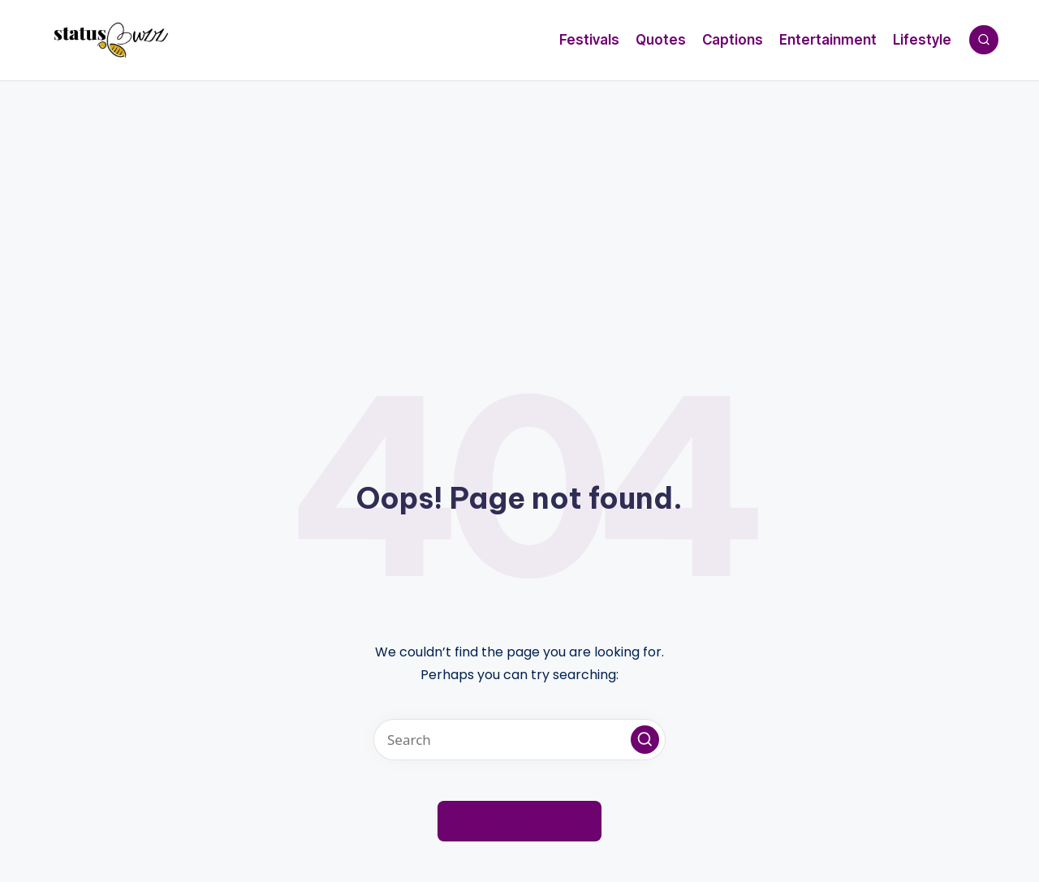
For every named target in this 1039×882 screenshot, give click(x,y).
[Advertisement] (519, 202)
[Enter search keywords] (519, 739)
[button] (645, 739)
